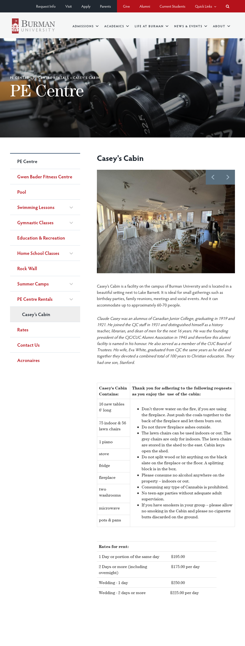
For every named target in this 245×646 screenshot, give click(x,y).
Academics (116, 26)
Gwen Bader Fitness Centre (44, 176)
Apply (85, 6)
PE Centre (19, 77)
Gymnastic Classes (35, 222)
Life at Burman (151, 26)
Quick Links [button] (205, 6)
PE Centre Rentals (51, 77)
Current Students (172, 6)
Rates (22, 329)
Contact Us (28, 344)
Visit (68, 6)
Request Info (46, 6)
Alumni (144, 6)
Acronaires (28, 360)
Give (126, 6)
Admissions (85, 26)
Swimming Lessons (36, 207)
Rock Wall (27, 268)
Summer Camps (33, 283)
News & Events (190, 26)
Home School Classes (38, 253)
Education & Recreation (41, 237)
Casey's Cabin (36, 314)
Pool (21, 191)
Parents (105, 6)
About (221, 26)
